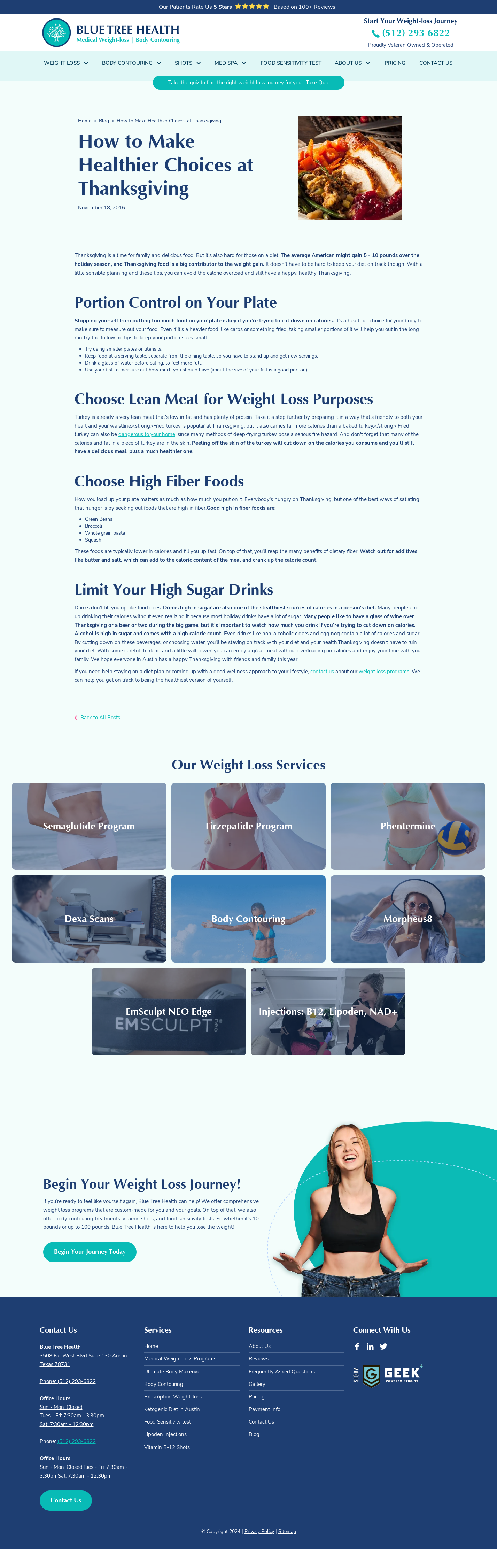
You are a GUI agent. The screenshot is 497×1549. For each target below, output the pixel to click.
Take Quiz (317, 82)
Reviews (259, 1358)
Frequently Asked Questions (282, 1371)
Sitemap (287, 1531)
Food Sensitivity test (167, 1421)
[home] (111, 32)
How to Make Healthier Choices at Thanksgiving (169, 120)
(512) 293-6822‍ (76, 1441)
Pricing (395, 63)
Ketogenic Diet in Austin (172, 1409)
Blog (104, 120)
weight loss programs (384, 671)
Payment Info (264, 1409)
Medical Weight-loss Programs (180, 1358)
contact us (322, 671)
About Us (260, 1346)
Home (84, 120)
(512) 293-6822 (416, 33)
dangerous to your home (146, 434)
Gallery (257, 1384)
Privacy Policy (259, 1531)
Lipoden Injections (165, 1434)
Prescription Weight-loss (173, 1396)
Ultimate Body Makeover (173, 1371)
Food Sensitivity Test (291, 63)
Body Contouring (163, 1384)
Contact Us (435, 63)
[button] (67, 63)
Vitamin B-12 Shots (167, 1447)
